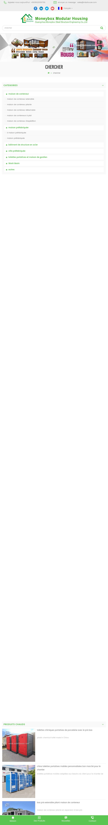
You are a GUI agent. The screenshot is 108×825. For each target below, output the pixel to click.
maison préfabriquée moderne (15, 733)
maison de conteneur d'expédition (20, 121)
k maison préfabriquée (15, 132)
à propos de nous (9, 633)
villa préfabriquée (16, 151)
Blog (4, 653)
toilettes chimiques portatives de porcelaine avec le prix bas (64, 188)
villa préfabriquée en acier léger (15, 758)
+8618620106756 (38, 2)
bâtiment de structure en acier (23, 144)
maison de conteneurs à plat (18, 115)
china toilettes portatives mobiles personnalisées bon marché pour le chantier (69, 226)
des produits (7, 638)
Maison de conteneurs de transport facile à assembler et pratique (67, 333)
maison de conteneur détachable (20, 110)
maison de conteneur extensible (19, 99)
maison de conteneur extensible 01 (16, 768)
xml (3, 663)
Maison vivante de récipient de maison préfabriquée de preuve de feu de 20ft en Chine (70, 299)
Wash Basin (14, 163)
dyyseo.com (97, 812)
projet (4, 643)
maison (5, 628)
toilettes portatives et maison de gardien (27, 157)
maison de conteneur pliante (18, 104)
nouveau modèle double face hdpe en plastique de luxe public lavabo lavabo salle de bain (69, 408)
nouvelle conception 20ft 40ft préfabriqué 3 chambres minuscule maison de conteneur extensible (70, 371)
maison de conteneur (18, 94)
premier (49, 559)
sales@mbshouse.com (87, 2)
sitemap (5, 658)
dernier (60, 559)
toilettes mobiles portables (13, 748)
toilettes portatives (9, 728)
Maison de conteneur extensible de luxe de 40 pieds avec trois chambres (70, 442)
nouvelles (6, 648)
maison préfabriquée (18, 127)
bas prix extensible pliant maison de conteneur (58, 261)
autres (11, 169)
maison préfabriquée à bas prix (15, 743)
